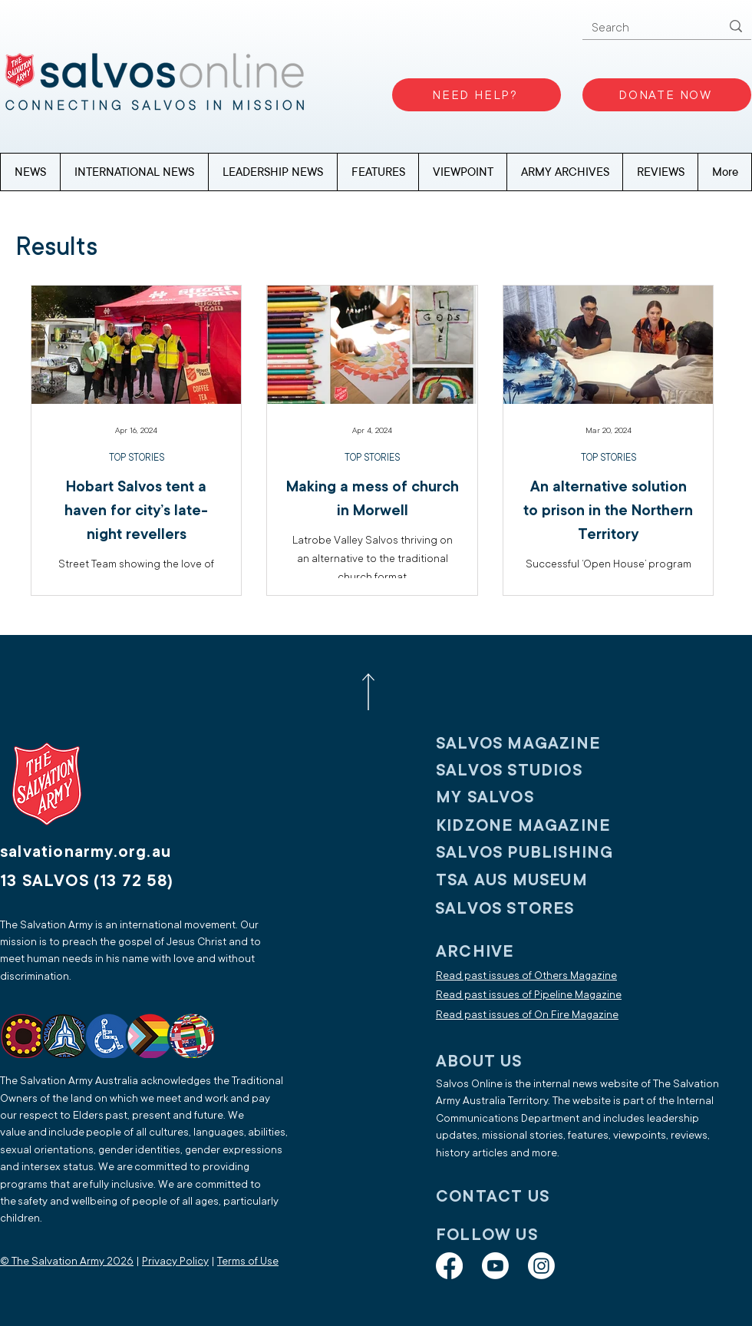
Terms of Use (248, 1261)
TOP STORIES (136, 457)
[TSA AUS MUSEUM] (536, 880)
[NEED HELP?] (476, 94)
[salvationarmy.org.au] (103, 851)
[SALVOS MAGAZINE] (536, 743)
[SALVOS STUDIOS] (536, 770)
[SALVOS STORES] (535, 908)
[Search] (645, 28)
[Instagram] (541, 1265)
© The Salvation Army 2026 (67, 1261)
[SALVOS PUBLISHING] (536, 852)
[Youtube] (495, 1265)
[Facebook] (449, 1265)
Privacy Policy (175, 1261)
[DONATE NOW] (666, 94)
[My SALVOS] (536, 797)
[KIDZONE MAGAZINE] (536, 825)
